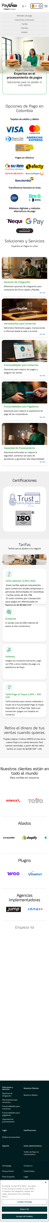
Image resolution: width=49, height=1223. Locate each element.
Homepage (6, 1166)
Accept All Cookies (24, 1216)
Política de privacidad (11, 1137)
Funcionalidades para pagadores (11, 1114)
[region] (24, 1200)
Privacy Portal (8, 1171)
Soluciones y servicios (24, 20)
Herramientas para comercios (9, 1101)
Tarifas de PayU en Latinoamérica (31, 1153)
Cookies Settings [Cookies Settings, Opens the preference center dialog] (24, 1202)
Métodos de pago (24, 15)
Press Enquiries (8, 1177)
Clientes (24, 28)
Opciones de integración (7, 1095)
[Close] (45, 1182)
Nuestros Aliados (31, 1095)
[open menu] (46, 6)
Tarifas (24, 24)
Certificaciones (30, 1130)
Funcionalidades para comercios (11, 1107)
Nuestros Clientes (31, 1088)
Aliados (24, 32)
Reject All (24, 1209)
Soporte (5, 1146)
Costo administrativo (33, 1146)
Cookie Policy (29, 1171)
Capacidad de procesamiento (8, 1120)
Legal (4, 1130)
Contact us (28, 1166)
